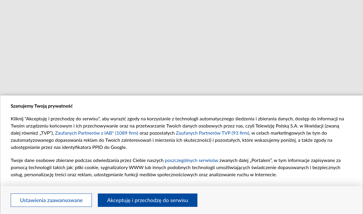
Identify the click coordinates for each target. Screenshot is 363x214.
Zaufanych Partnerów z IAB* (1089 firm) (96, 133)
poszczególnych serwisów (191, 160)
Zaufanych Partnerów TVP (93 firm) (212, 133)
